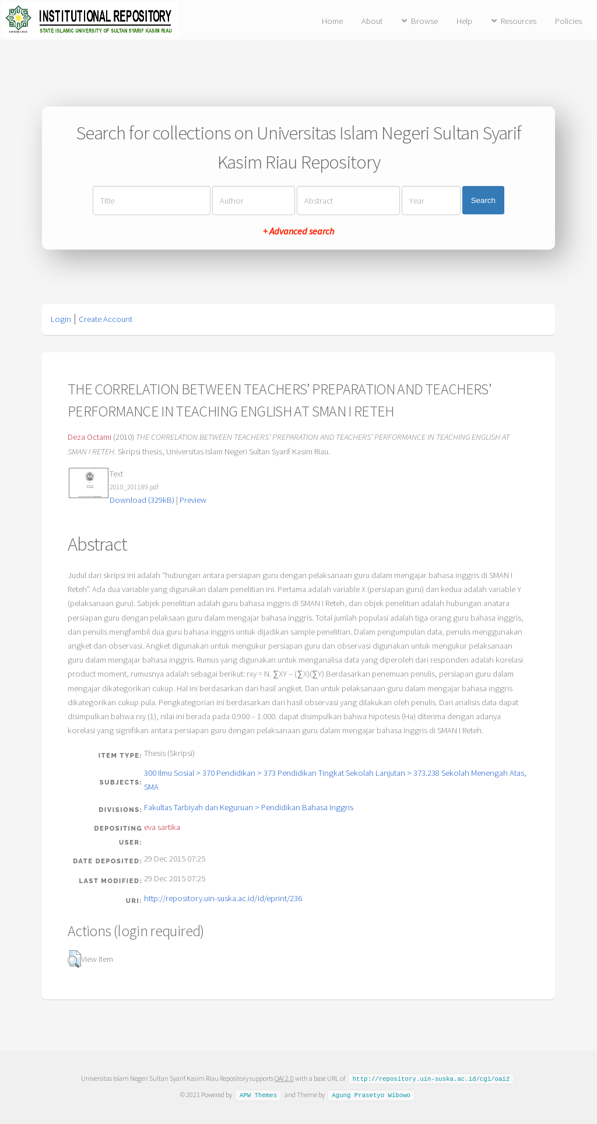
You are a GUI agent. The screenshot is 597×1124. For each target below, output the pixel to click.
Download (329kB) (142, 500)
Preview (193, 500)
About (371, 21)
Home (332, 21)
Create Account (105, 319)
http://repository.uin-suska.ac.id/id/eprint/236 (223, 898)
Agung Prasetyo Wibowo (371, 1094)
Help (464, 21)
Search (483, 200)
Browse (424, 21)
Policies (568, 21)
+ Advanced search (298, 230)
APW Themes (258, 1094)
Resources (518, 21)
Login (61, 319)
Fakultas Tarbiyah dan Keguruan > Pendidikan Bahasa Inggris (248, 807)
